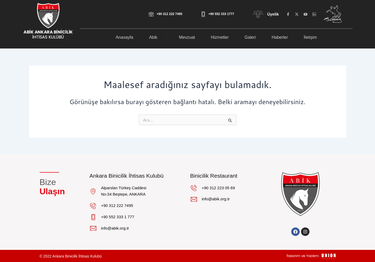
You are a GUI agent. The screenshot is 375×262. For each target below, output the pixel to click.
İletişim (310, 37)
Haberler (280, 37)
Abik (156, 37)
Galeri (250, 37)
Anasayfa (124, 37)
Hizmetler (220, 37)
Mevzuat (187, 37)
